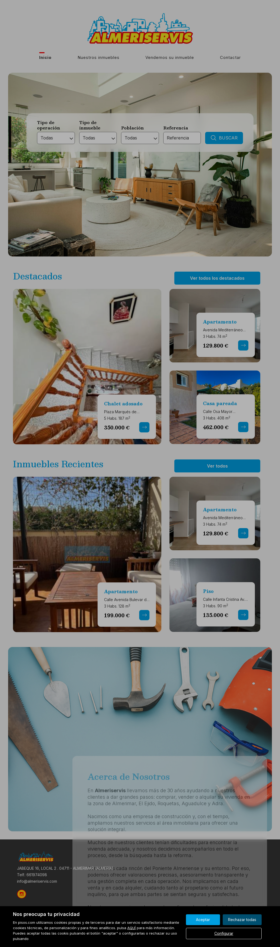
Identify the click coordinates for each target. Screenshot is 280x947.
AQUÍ (131, 928)
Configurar (223, 933)
